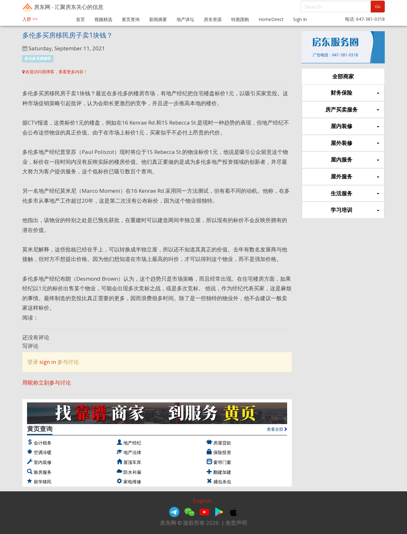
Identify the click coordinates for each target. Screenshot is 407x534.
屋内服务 (355, 160)
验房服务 (43, 472)
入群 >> (30, 19)
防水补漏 (132, 472)
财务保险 (355, 93)
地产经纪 (132, 443)
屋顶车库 (132, 462)
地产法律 (132, 452)
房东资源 (213, 19)
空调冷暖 (43, 452)
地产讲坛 (185, 19)
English (202, 500)
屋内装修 (355, 126)
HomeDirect (271, 19)
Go (378, 6)
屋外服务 (355, 177)
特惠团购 (240, 19)
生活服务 (355, 193)
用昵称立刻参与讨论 (46, 382)
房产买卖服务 (352, 110)
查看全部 (277, 429)
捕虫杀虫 (222, 482)
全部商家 (343, 76)
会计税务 (43, 443)
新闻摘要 (158, 19)
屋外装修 (355, 143)
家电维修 (132, 482)
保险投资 (222, 452)
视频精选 (103, 19)
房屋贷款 (222, 443)
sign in (47, 361)
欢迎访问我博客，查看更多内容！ (54, 72)
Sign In (300, 19)
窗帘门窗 (222, 462)
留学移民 (43, 482)
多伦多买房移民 (37, 58)
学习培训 (355, 210)
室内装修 (43, 462)
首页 (80, 19)
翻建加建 (222, 472)
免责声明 (236, 522)
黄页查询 (131, 19)
